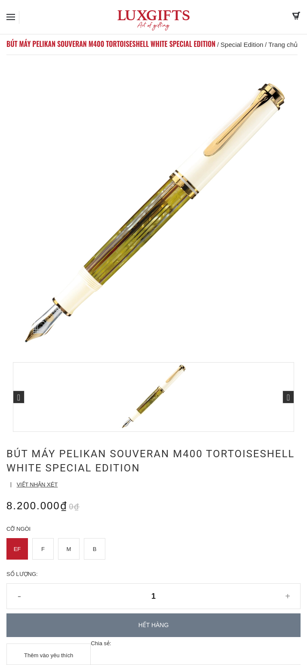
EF (17, 549)
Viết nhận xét (37, 484)
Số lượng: (22, 574)
